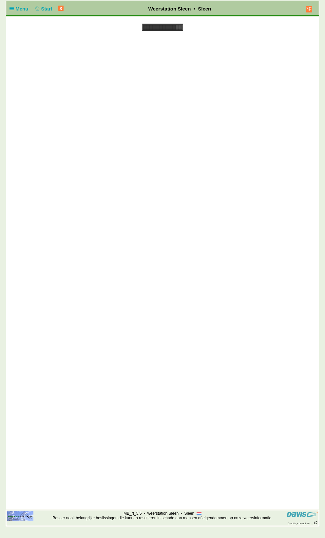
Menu (20, 8)
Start (43, 8)
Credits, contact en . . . (303, 523)
